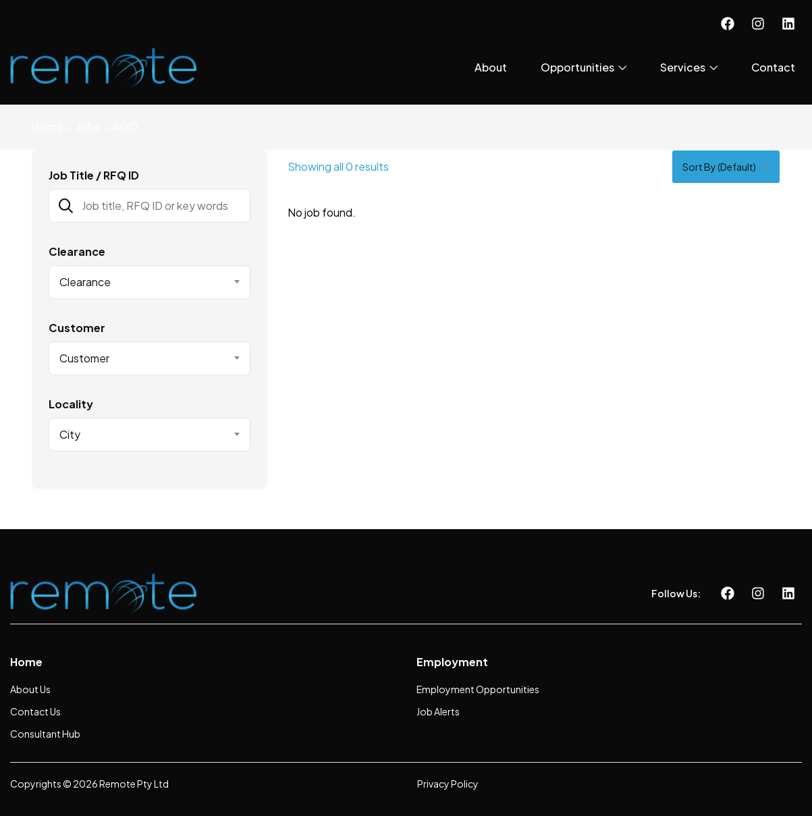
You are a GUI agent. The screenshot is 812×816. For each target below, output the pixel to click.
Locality (71, 404)
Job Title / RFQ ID (94, 175)
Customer (77, 328)
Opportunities (583, 67)
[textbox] (141, 282)
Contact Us (35, 711)
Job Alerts (438, 711)
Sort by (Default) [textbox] (719, 167)
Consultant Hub (45, 734)
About (491, 67)
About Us (30, 689)
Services (689, 67)
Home (47, 126)
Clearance (77, 251)
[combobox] (150, 282)
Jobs (88, 126)
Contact (773, 67)
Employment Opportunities (477, 689)
